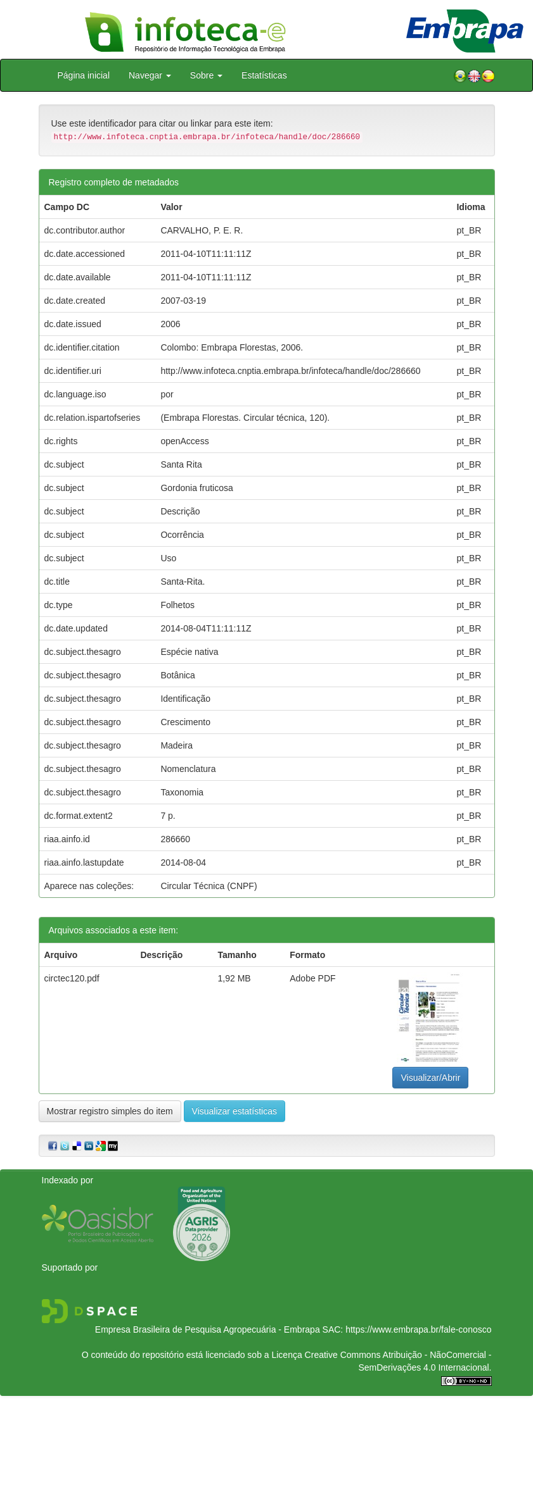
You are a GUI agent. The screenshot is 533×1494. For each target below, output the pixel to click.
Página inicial (84, 75)
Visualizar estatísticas (234, 1111)
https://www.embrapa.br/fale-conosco (418, 1329)
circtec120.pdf (72, 978)
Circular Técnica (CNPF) (208, 886)
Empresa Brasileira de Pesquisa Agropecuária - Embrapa (207, 1329)
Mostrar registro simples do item (110, 1111)
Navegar (150, 75)
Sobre (206, 75)
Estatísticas (264, 75)
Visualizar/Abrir (430, 1078)
